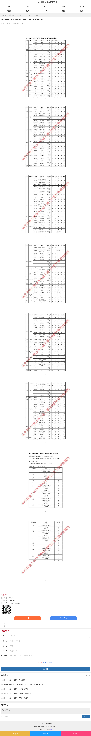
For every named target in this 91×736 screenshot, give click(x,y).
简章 (63, 7)
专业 (45, 7)
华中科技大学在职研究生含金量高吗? (14, 680)
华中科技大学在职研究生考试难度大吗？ (15, 698)
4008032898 (13, 600)
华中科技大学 (27, 15)
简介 (27, 7)
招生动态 (35, 15)
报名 (82, 11)
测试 (63, 11)
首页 (9, 7)
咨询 (82, 7)
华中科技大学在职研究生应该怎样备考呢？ (16, 693)
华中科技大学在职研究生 (47, 2)
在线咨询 (27, 618)
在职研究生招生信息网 (8, 15)
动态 (27, 11)
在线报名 (63, 618)
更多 (87, 675)
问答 (45, 11)
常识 (9, 11)
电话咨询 (15, 734)
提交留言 (86, 716)
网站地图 (49, 723)
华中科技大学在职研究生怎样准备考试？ (15, 689)
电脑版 (41, 723)
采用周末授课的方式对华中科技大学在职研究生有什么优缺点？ (23, 685)
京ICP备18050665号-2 (39, 726)
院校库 (19, 15)
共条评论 (4, 716)
